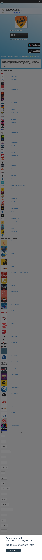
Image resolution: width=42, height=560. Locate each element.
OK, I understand (13, 550)
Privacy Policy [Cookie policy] (27, 541)
